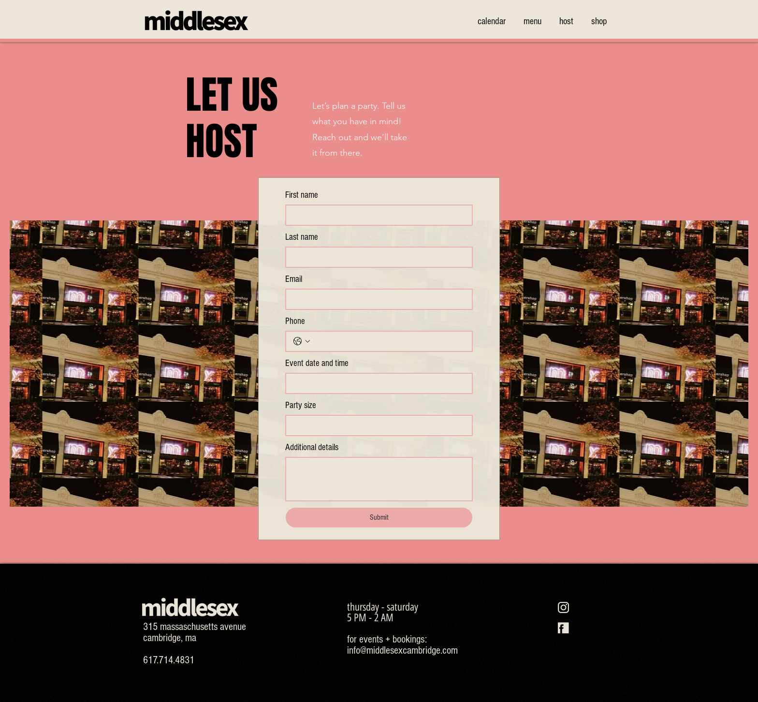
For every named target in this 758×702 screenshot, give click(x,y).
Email (293, 279)
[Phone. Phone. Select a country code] (301, 341)
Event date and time (317, 363)
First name (301, 195)
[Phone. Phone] (388, 341)
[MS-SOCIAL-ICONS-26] (563, 627)
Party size (300, 405)
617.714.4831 (168, 660)
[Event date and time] (376, 383)
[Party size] (376, 425)
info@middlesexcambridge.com (402, 650)
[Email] (376, 299)
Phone (295, 321)
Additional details (311, 447)
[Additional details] (379, 479)
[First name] (376, 215)
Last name (301, 237)
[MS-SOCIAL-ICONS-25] (563, 607)
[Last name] (376, 257)
